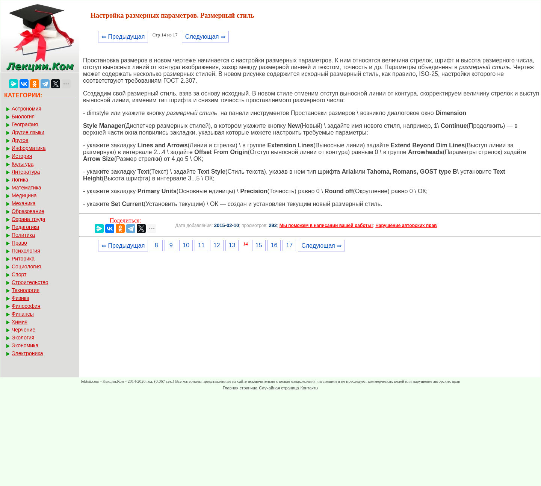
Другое (20, 140)
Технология (25, 290)
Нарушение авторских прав (406, 225)
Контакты (310, 388)
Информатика (28, 148)
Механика (24, 203)
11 (201, 245)
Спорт (19, 274)
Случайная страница (279, 388)
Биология (23, 117)
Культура (22, 164)
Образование (28, 211)
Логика (20, 180)
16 (274, 245)
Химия (19, 322)
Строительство (30, 282)
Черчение (23, 330)
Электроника (27, 353)
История (22, 156)
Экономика (25, 345)
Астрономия (26, 109)
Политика (23, 235)
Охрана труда (28, 219)
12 (216, 245)
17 (289, 245)
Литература (26, 172)
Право (19, 243)
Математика (26, 188)
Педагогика (25, 227)
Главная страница (240, 388)
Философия (26, 306)
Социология (26, 266)
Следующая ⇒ (205, 36)
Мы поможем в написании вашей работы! (326, 225)
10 (186, 245)
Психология (26, 251)
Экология (23, 338)
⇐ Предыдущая (123, 36)
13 (232, 245)
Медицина (24, 195)
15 (258, 245)
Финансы (23, 314)
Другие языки (28, 132)
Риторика (23, 259)
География (25, 124)
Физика (20, 298)
